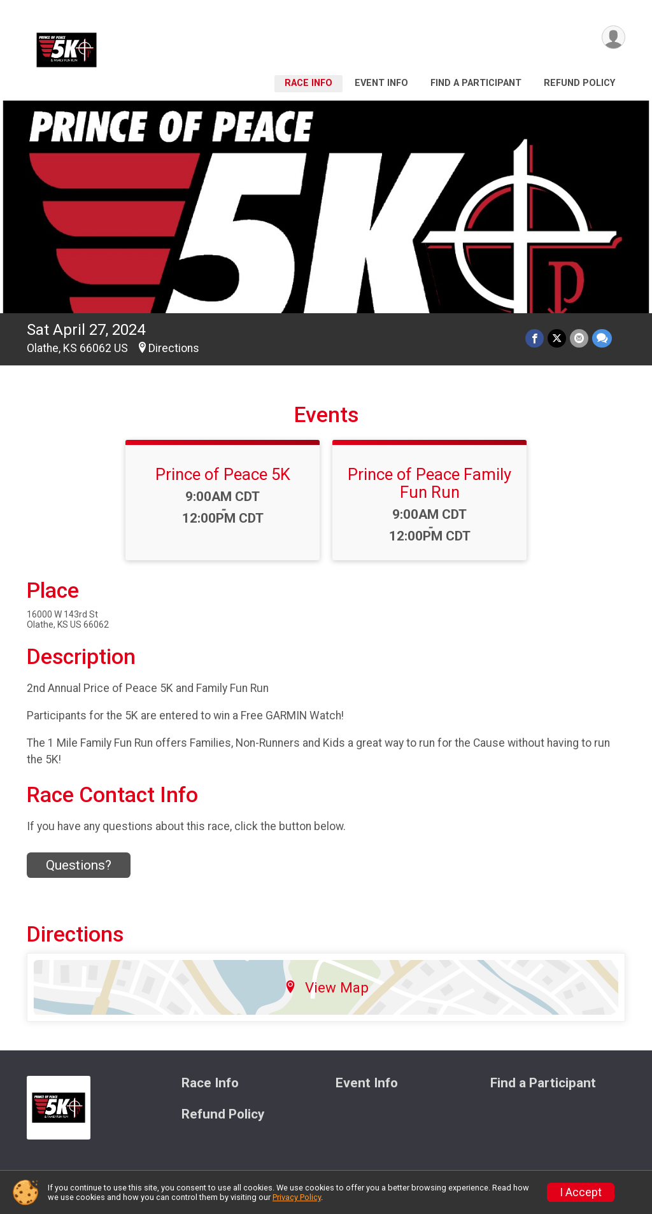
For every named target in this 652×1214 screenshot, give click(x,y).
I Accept (581, 1192)
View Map (326, 987)
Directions (173, 348)
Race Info (308, 83)
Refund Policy (579, 83)
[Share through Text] (602, 338)
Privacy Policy (297, 1197)
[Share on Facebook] (534, 338)
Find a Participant (475, 83)
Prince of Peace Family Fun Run (429, 483)
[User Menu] (613, 37)
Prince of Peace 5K (222, 474)
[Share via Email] (579, 338)
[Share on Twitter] (557, 338)
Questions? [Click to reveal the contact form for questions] (78, 865)
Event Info (381, 83)
